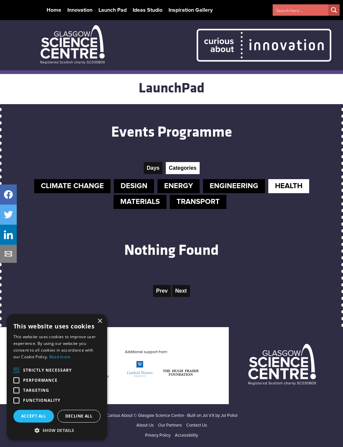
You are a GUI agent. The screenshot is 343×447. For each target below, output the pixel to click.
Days (153, 168)
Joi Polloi (229, 416)
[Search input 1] (300, 10)
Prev (162, 291)
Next (181, 291)
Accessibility (186, 435)
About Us (145, 425)
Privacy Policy (157, 435)
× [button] (99, 321)
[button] (56, 430)
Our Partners (170, 425)
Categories (183, 168)
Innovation (79, 10)
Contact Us (196, 425)
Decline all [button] (78, 416)
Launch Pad (112, 10)
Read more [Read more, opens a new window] (60, 357)
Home (54, 10)
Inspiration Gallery (190, 10)
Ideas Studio (147, 10)
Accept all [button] (33, 416)
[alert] (57, 377)
